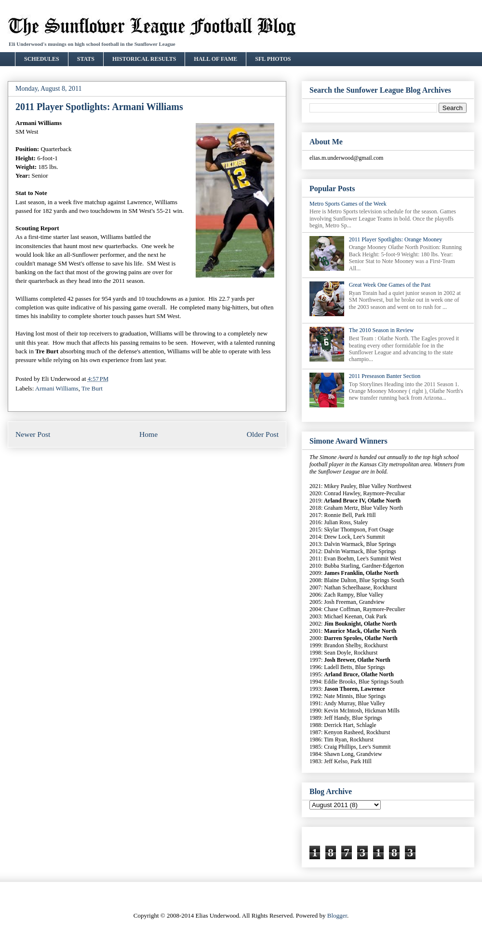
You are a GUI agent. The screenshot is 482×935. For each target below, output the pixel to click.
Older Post (263, 434)
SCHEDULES (41, 59)
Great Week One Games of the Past (389, 284)
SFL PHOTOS (273, 59)
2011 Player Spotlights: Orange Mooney (395, 239)
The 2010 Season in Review (381, 330)
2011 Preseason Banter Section (385, 376)
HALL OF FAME (215, 59)
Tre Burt (92, 388)
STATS (85, 59)
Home (148, 434)
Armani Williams (57, 388)
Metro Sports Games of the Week (348, 203)
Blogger (337, 915)
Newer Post (32, 434)
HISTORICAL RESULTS (144, 59)
